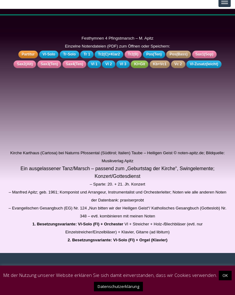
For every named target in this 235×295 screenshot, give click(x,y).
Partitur (28, 54)
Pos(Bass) (179, 54)
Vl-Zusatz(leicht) (204, 64)
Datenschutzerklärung (118, 286)
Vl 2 (108, 64)
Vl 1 (94, 64)
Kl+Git (139, 64)
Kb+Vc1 (159, 64)
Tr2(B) (133, 54)
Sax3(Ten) (49, 64)
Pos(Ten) (154, 54)
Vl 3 (123, 64)
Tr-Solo (69, 54)
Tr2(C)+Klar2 (109, 54)
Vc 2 (178, 64)
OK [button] (225, 275)
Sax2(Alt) (25, 64)
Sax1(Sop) (205, 54)
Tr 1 (87, 54)
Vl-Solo (49, 54)
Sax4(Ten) (74, 64)
